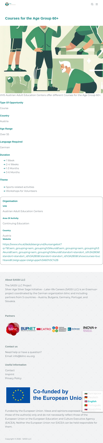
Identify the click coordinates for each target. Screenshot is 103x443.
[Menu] (97, 4)
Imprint (9, 374)
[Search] (92, 4)
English (92, 401)
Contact (10, 370)
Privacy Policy (13, 378)
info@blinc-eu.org (24, 356)
